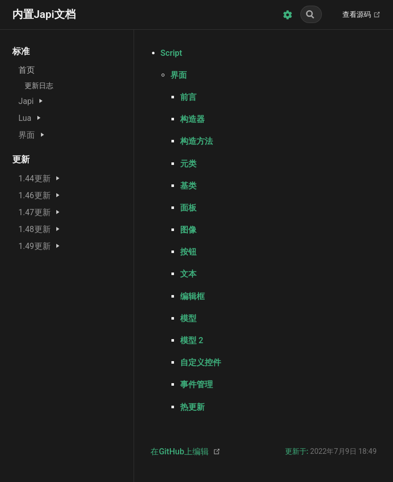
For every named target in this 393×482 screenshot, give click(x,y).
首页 (26, 70)
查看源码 (361, 14)
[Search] (311, 14)
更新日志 (39, 85)
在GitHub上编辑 (179, 451)
